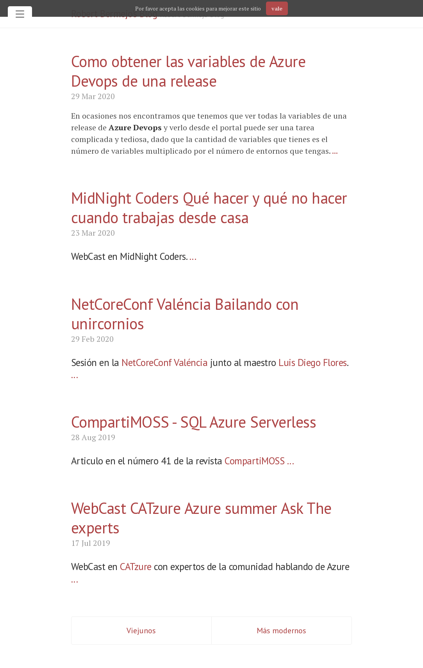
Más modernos (281, 630)
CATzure (136, 566)
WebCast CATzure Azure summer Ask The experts (201, 518)
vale (276, 8)
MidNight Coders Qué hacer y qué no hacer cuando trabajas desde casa (209, 207)
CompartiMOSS (254, 461)
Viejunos (141, 630)
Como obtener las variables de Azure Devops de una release (188, 71)
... (335, 151)
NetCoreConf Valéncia (164, 362)
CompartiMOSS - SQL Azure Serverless (193, 422)
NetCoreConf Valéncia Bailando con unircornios (185, 314)
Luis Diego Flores (312, 362)
